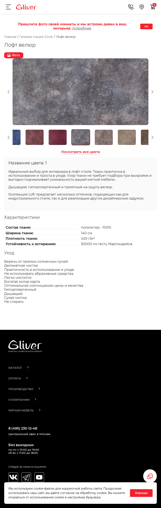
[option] (80, 101)
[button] (9, 101)
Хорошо (141, 493)
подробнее (81, 28)
